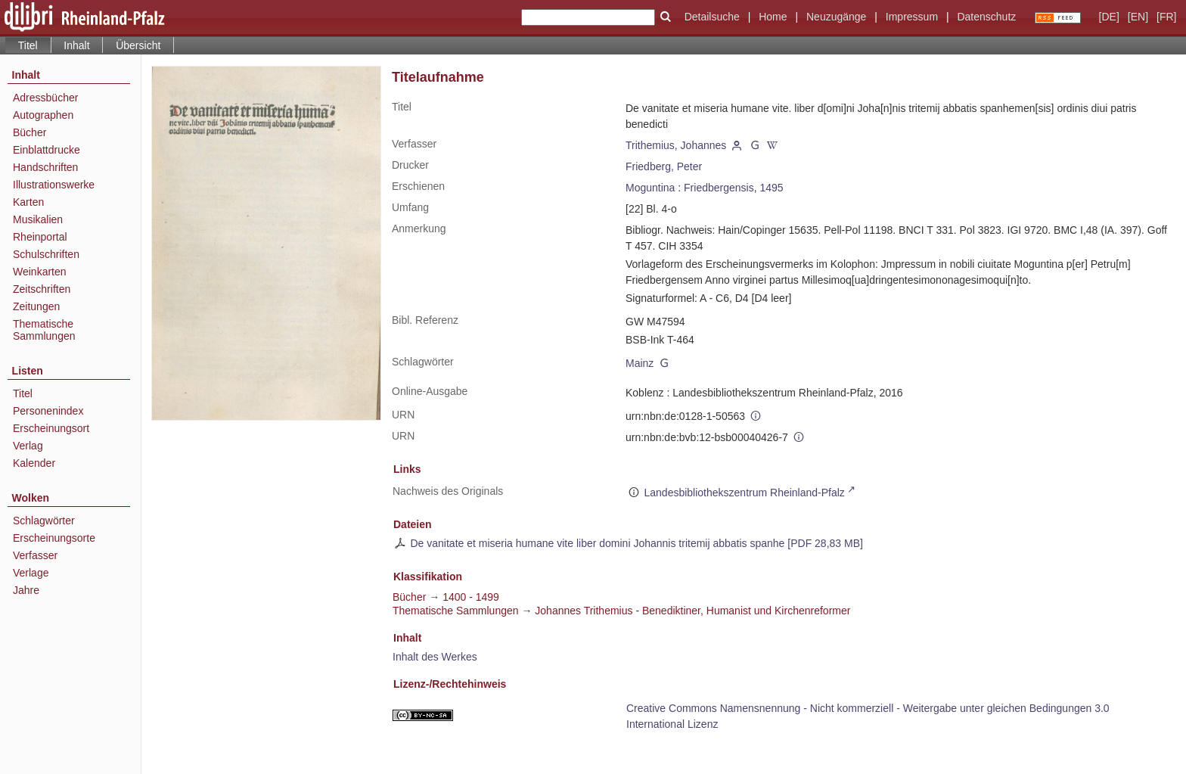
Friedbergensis (719, 188)
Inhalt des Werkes (435, 657)
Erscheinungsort (51, 428)
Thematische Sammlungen (44, 330)
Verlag (28, 446)
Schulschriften (46, 254)
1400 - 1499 (470, 597)
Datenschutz (986, 17)
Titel (23, 393)
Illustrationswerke (54, 185)
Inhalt (76, 45)
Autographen (43, 115)
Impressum (912, 17)
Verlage (30, 573)
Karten (28, 202)
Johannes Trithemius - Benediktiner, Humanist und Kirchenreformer (692, 611)
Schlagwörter (44, 520)
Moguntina (650, 188)
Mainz (640, 363)
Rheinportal (40, 237)
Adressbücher (45, 98)
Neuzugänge (836, 17)
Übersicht (138, 45)
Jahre (26, 590)
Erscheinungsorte (54, 538)
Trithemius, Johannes (676, 145)
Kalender (34, 463)
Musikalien (38, 219)
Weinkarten (40, 272)
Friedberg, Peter (664, 166)
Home (773, 17)
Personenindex (48, 411)
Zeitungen (36, 306)
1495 (771, 188)
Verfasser (35, 555)
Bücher (29, 132)
